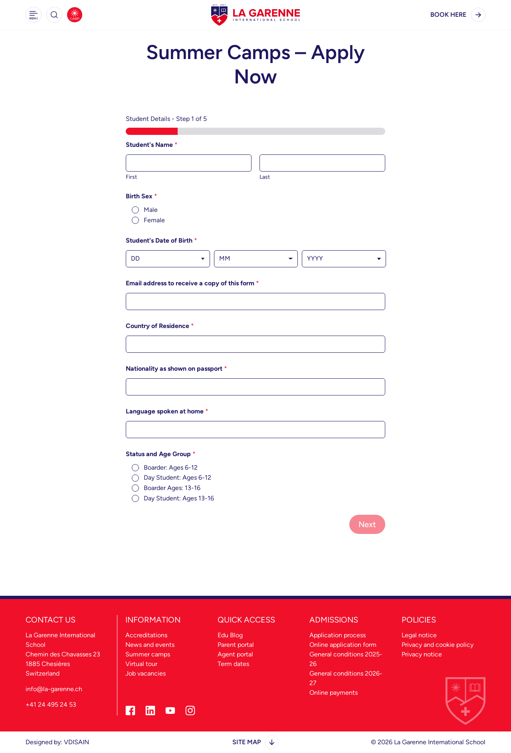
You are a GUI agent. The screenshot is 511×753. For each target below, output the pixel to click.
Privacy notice (422, 654)
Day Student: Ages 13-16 (179, 498)
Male (151, 209)
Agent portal (235, 654)
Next (367, 524)
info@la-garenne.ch (54, 689)
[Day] (168, 258)
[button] (34, 15)
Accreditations (146, 635)
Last (264, 177)
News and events (149, 644)
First (131, 177)
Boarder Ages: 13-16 (172, 488)
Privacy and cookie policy (437, 644)
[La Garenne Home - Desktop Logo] (255, 15)
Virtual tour (141, 664)
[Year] (344, 258)
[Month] (256, 258)
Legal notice (419, 635)
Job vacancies (145, 673)
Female (154, 220)
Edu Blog (230, 635)
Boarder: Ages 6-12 (171, 467)
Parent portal (236, 644)
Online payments (333, 692)
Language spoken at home (167, 411)
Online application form (342, 644)
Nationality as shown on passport (176, 368)
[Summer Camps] (74, 14)
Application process (337, 635)
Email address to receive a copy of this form (192, 283)
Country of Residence (160, 326)
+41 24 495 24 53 (51, 704)
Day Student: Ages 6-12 (177, 477)
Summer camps (147, 654)
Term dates (233, 664)
